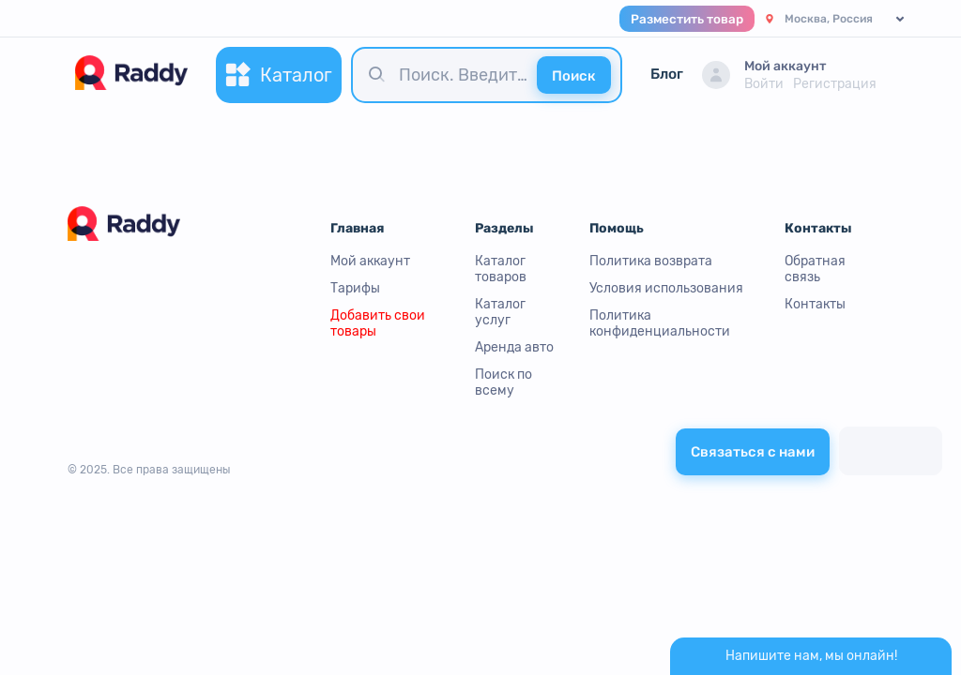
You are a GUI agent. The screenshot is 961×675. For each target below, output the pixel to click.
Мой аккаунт (370, 261)
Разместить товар (687, 18)
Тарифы (355, 288)
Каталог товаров (500, 269)
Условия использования (666, 288)
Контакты (815, 304)
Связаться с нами (753, 451)
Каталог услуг (500, 312)
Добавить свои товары (377, 323)
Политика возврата (650, 261)
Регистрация (835, 84)
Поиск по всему (503, 382)
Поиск (574, 76)
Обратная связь (815, 269)
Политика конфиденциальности (659, 323)
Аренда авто (514, 347)
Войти (764, 84)
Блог (666, 74)
